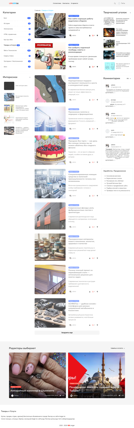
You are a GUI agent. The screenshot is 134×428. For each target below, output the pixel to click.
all (129, 78)
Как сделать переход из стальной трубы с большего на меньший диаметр (121, 66)
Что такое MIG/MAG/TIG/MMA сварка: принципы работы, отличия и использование (122, 32)
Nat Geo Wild (8, 40)
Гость (121, 3)
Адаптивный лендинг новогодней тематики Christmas (20, 119)
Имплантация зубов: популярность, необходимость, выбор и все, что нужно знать (20, 108)
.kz (14, 3)
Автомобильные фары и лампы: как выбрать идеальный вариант (123, 54)
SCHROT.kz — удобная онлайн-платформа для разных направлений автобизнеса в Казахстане (20, 130)
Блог (5, 18)
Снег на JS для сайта (20, 85)
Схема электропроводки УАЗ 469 (123, 43)
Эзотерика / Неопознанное (13, 61)
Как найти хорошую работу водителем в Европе (80, 19)
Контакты (66, 3)
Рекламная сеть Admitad (114, 181)
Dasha (16, 395)
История (7, 23)
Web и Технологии (10, 50)
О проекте (74, 3)
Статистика (57, 3)
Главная (37, 10)
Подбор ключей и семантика (116, 188)
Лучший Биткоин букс (114, 183)
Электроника (8, 29)
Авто (5, 67)
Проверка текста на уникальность (118, 191)
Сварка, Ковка (9, 56)
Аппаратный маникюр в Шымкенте (35, 390)
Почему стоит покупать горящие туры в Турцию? (96, 388)
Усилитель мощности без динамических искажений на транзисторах (122, 21)
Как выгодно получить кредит (20, 97)
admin (74, 35)
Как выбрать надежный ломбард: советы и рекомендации (79, 49)
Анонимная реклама (113, 176)
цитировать (112, 91)
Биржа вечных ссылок (114, 178)
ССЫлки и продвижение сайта (116, 186)
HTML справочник (10, 34)
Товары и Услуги (10, 45)
